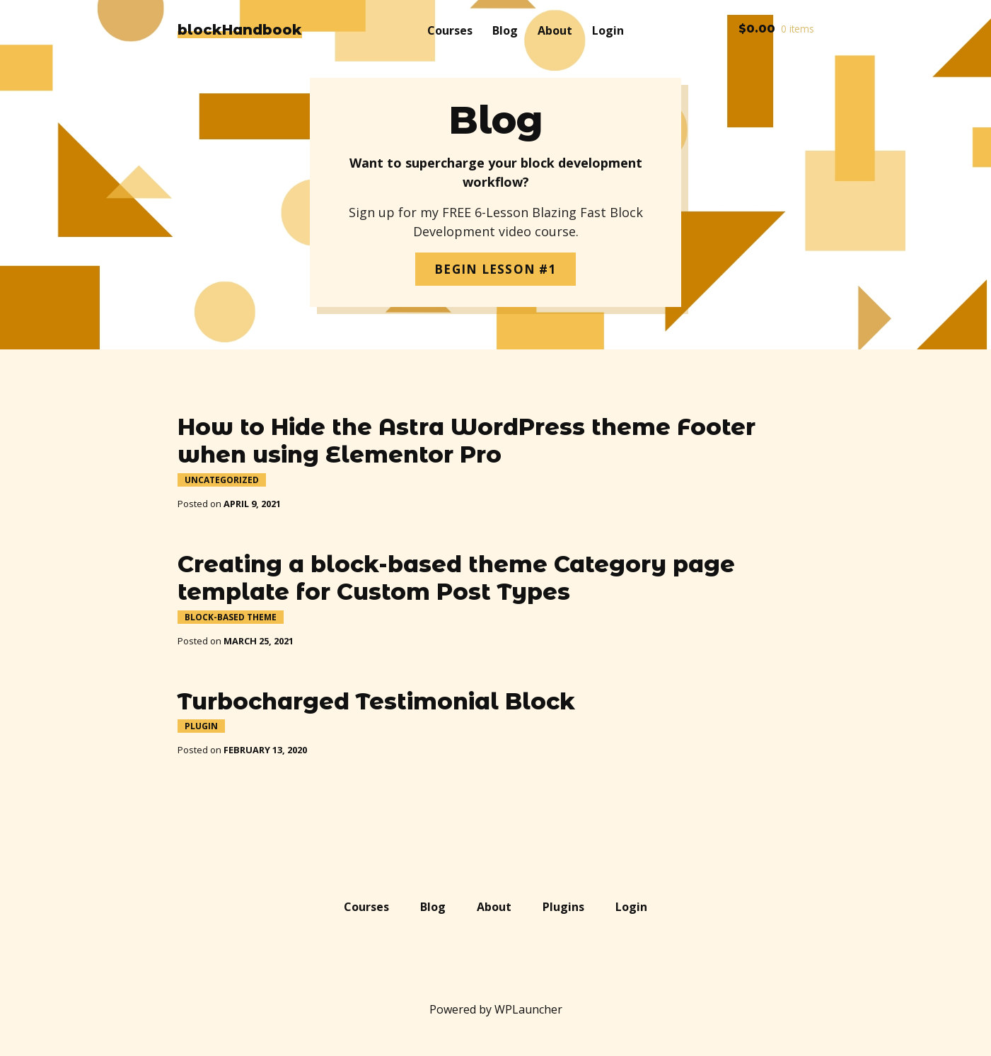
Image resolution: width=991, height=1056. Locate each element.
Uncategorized (222, 480)
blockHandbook (240, 29)
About (555, 30)
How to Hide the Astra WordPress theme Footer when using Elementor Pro (466, 440)
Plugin (201, 726)
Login (608, 30)
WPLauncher (528, 1009)
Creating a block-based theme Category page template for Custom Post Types (456, 577)
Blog (505, 30)
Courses (450, 30)
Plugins (563, 907)
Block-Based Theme (231, 617)
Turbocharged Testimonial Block (376, 701)
